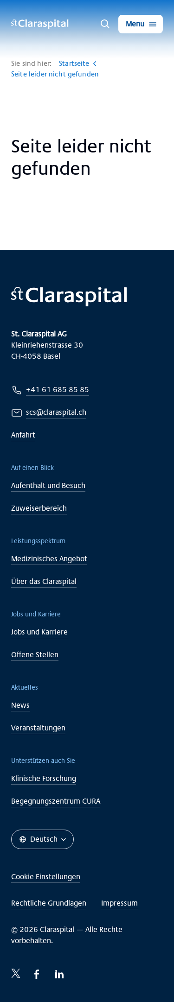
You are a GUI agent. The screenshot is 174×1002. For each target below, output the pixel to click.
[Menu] (140, 24)
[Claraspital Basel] (40, 24)
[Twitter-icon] (15, 973)
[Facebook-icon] (37, 974)
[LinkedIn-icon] (59, 974)
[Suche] (105, 24)
